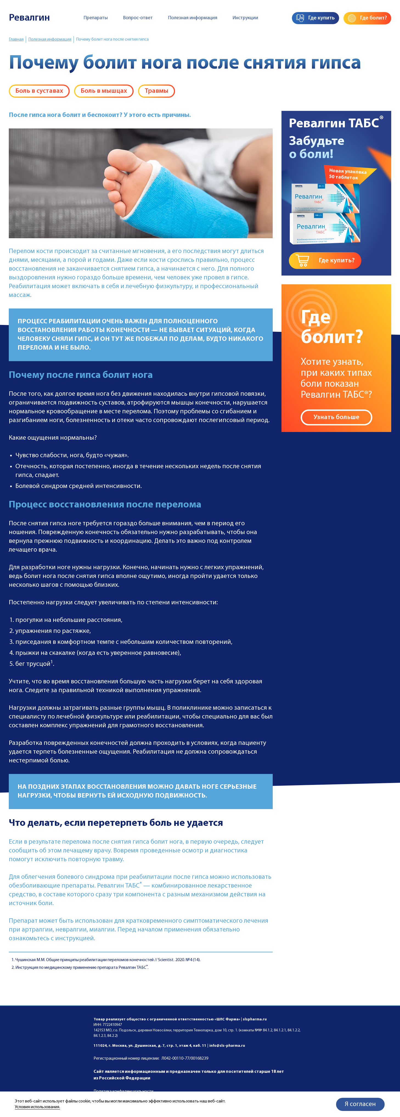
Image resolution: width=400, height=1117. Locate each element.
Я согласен (360, 1104)
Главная (16, 39)
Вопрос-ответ (138, 18)
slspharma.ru (255, 1019)
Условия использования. (37, 1107)
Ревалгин (29, 18)
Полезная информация (192, 18)
